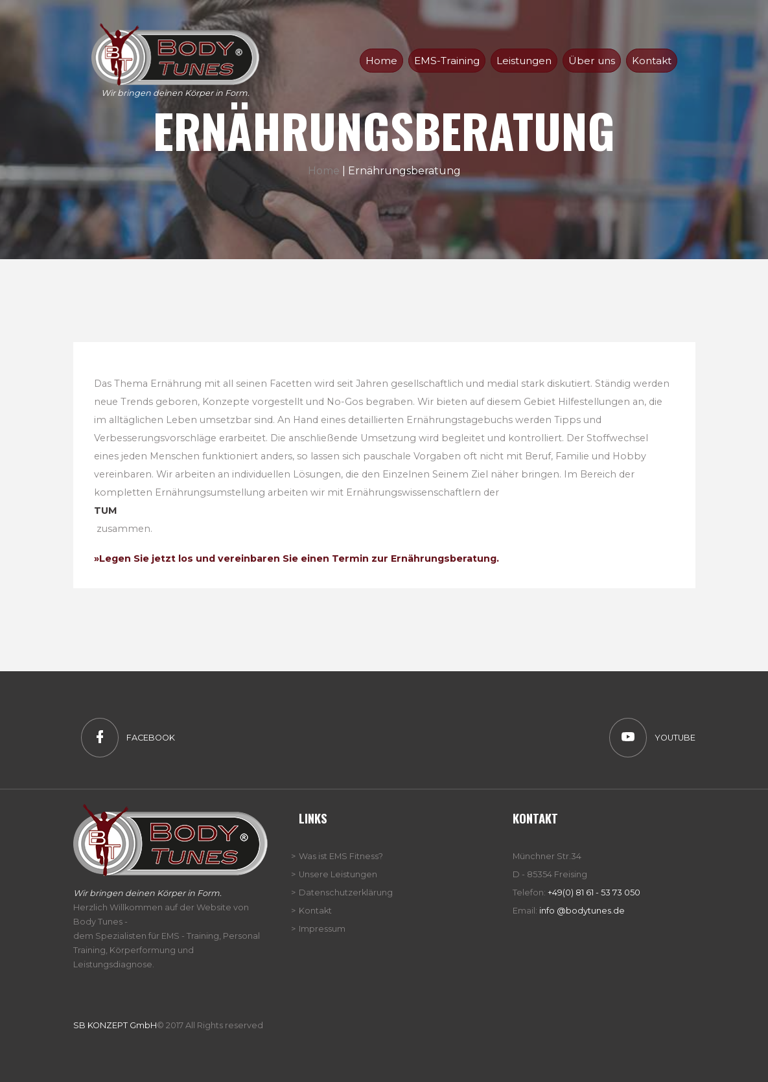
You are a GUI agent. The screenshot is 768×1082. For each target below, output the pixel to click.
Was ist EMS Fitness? (341, 856)
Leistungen (524, 60)
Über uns (591, 60)
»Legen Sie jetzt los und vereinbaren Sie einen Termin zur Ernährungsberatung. (296, 558)
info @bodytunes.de (582, 910)
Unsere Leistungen (338, 874)
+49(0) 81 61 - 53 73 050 (594, 892)
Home (324, 171)
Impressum (322, 929)
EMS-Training (447, 60)
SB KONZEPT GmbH (115, 1025)
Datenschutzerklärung (346, 892)
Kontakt (651, 60)
